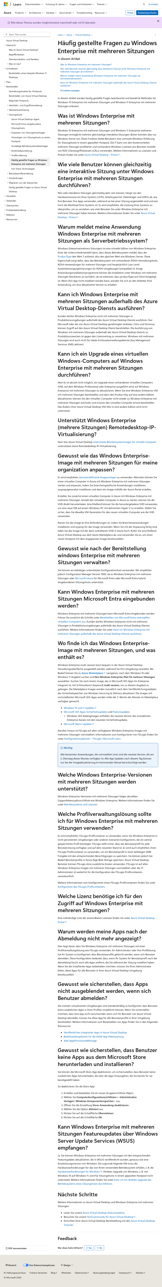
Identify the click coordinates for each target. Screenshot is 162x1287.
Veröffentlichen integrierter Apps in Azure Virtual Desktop (95, 1032)
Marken (139, 1272)
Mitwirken (66, 1272)
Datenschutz (81, 1272)
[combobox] (27, 34)
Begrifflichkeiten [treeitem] (16, 54)
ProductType (65, 256)
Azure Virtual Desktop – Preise (101, 154)
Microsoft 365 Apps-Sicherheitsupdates (85, 711)
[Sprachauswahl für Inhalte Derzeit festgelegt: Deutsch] (11, 1265)
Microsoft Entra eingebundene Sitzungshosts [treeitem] (26, 125)
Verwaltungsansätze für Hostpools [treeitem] (25, 91)
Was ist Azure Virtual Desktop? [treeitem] (23, 49)
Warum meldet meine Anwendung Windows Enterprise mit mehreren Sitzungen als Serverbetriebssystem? (100, 77)
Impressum (124, 1272)
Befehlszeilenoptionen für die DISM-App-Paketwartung (94, 1036)
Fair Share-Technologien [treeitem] (23, 168)
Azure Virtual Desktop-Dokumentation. (104, 1212)
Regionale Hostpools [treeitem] (19, 100)
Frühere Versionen (38, 1272)
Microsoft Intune (84, 578)
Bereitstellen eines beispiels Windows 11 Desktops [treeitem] (28, 75)
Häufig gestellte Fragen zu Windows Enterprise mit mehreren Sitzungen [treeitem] (29, 162)
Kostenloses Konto (147, 12)
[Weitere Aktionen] (155, 34)
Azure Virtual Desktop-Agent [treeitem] (25, 119)
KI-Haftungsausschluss (15, 1272)
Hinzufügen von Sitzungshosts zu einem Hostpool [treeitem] (30, 139)
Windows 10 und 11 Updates (79, 707)
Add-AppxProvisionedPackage (80, 1040)
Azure (69, 34)
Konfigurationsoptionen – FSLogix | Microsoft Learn (92, 738)
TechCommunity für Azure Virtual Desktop (110, 1216)
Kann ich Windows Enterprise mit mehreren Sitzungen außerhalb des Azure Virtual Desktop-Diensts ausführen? (108, 84)
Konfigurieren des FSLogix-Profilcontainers (81, 886)
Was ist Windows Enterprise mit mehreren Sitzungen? (86, 64)
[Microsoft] (6, 4)
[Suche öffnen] (144, 4)
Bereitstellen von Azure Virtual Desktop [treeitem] (28, 95)
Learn (60, 34)
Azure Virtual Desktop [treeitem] (17, 40)
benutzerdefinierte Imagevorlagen (97, 477)
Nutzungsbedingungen (104, 1272)
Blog (53, 1272)
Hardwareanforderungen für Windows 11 (80, 1171)
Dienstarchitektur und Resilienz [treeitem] (24, 59)
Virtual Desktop (82, 34)
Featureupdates (121, 711)
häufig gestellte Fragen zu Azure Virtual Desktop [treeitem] (28, 189)
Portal (130, 12)
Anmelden (153, 4)
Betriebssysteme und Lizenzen (80, 804)
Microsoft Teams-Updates (78, 724)
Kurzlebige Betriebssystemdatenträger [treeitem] (29, 145)
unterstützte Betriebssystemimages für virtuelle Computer (124, 442)
